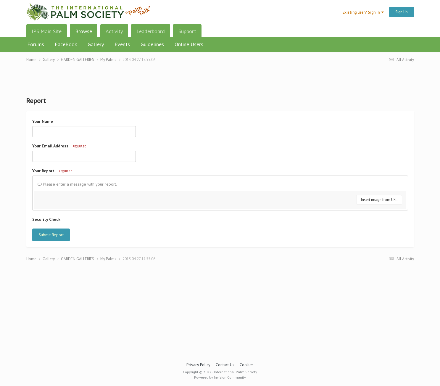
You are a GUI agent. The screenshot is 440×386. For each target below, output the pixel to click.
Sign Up (401, 12)
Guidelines (152, 44)
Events (122, 44)
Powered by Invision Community (220, 377)
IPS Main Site (47, 31)
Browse (83, 33)
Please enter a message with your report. (77, 184)
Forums (35, 44)
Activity (114, 31)
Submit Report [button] (51, 234)
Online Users (189, 44)
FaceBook (66, 44)
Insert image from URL (379, 199)
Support (187, 31)
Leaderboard (150, 31)
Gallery (96, 44)
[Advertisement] (220, 83)
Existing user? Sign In (363, 12)
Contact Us (225, 364)
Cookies (247, 364)
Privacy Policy (198, 364)
